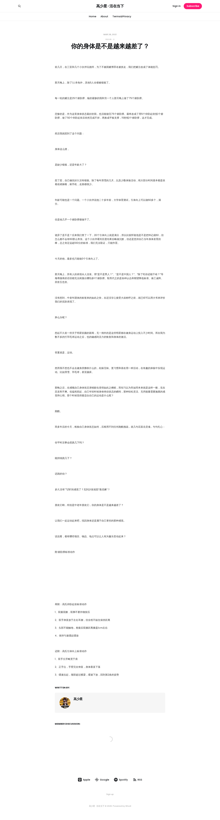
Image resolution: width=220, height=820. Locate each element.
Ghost (128, 806)
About (104, 16)
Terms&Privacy (121, 16)
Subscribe (193, 6)
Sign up (110, 794)
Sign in (177, 6)
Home (92, 16)
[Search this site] (19, 6)
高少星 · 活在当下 (110, 6)
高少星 (78, 699)
